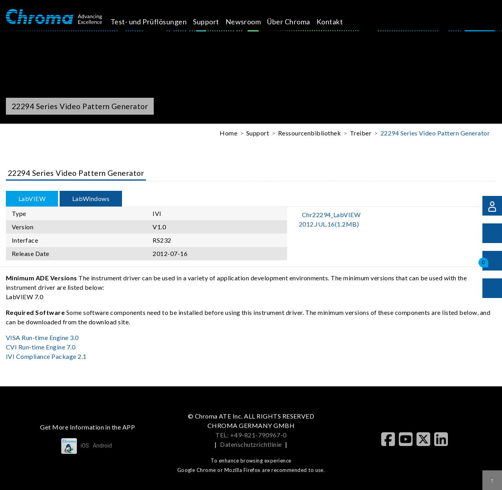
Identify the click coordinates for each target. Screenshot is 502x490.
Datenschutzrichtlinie (251, 444)
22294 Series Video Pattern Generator (435, 133)
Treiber (360, 133)
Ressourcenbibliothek (309, 133)
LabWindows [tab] (91, 198)
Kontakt (336, 21)
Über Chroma (295, 21)
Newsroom (250, 21)
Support (213, 21)
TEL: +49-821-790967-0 (250, 435)
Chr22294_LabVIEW (330, 219)
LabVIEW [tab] (31, 198)
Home (228, 133)
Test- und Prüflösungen (155, 21)
